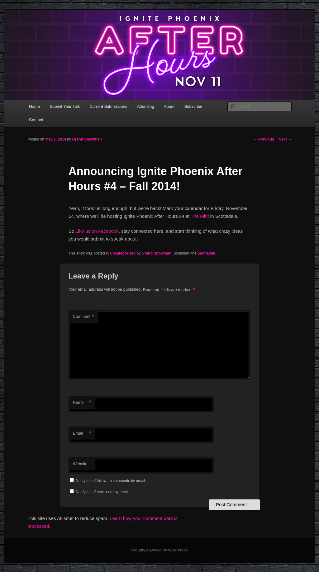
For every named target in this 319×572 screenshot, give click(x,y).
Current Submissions (108, 106)
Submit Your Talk (65, 106)
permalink (206, 253)
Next (285, 139)
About (169, 106)
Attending (145, 106)
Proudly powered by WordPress (159, 550)
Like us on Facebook (96, 231)
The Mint (200, 216)
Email (82, 433)
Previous (264, 139)
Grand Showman (87, 139)
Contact (36, 119)
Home (34, 106)
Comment (83, 316)
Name (82, 402)
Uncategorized (123, 253)
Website (80, 463)
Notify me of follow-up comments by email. (111, 481)
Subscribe (193, 106)
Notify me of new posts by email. (103, 492)
